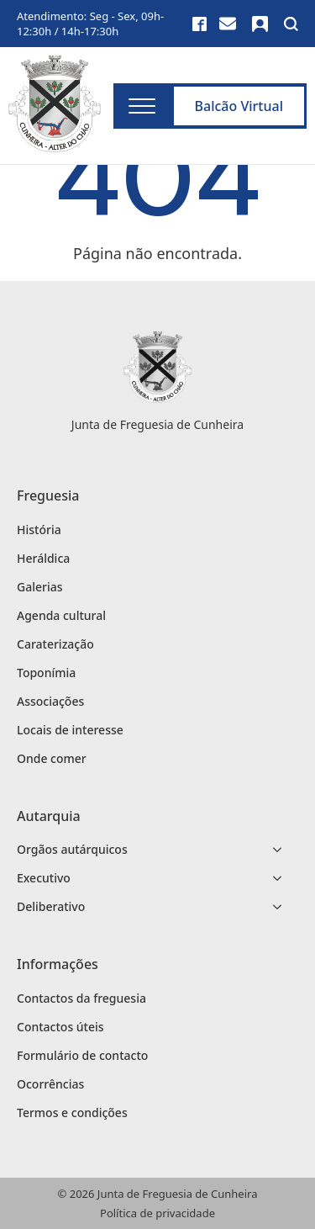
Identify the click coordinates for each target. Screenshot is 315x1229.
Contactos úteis (60, 1027)
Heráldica (43, 558)
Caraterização (55, 644)
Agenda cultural (61, 615)
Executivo (44, 878)
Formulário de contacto (82, 1055)
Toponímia (46, 673)
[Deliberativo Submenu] (282, 907)
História (39, 530)
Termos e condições (72, 1112)
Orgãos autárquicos (72, 849)
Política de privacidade (157, 1213)
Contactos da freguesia (81, 998)
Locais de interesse (70, 730)
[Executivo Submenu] (282, 878)
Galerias (40, 587)
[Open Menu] (142, 106)
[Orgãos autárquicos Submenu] (282, 849)
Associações (50, 701)
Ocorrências (50, 1084)
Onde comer (52, 758)
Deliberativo (51, 906)
